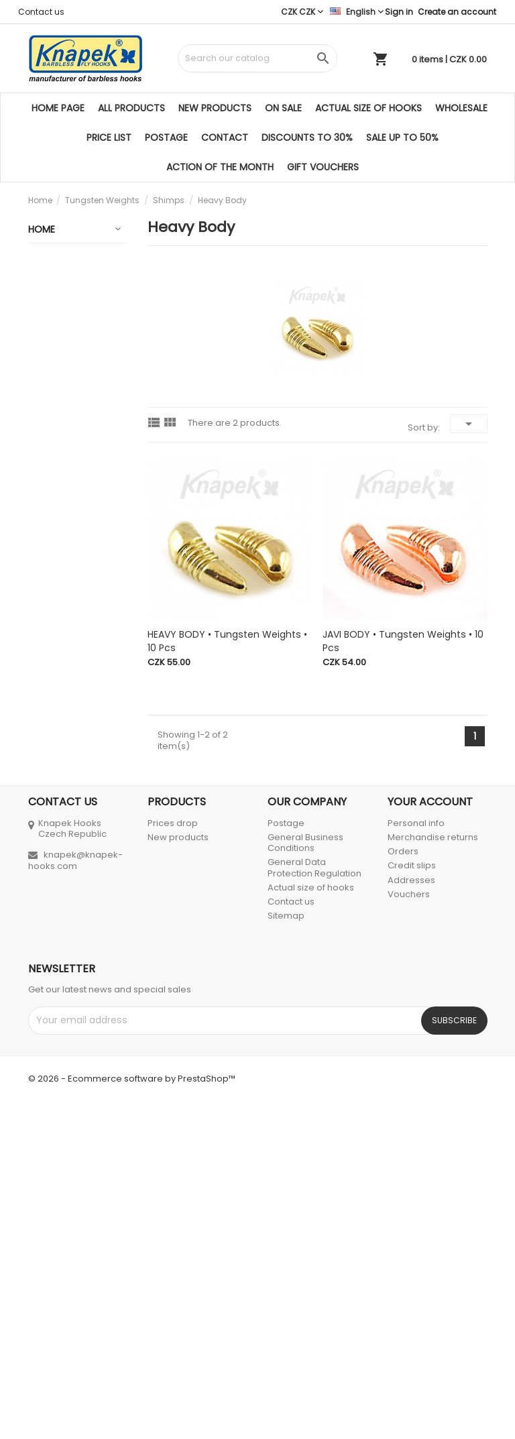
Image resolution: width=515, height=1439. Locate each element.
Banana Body (70, 519)
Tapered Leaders (54, 815)
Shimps (66, 487)
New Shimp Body (72, 558)
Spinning (54, 1081)
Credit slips (412, 1198)
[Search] (257, 58)
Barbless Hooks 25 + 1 (69, 326)
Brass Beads (62, 628)
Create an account (457, 11)
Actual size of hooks (368, 108)
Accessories (63, 1002)
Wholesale (461, 108)
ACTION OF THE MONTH (220, 167)
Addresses (411, 1212)
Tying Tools (61, 976)
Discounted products (61, 288)
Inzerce (51, 1054)
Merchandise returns (433, 1169)
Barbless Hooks (69, 358)
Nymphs (68, 461)
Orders (403, 1183)
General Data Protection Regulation (314, 1200)
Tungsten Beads (64, 429)
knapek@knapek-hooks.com (75, 1193)
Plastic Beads (65, 692)
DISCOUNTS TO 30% (307, 137)
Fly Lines (53, 783)
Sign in (399, 11)
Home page (58, 108)
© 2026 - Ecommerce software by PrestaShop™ (131, 1411)
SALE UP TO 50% (402, 137)
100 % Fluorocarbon (65, 853)
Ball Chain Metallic (57, 660)
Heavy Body (67, 596)
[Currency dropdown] (302, 11)
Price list (109, 137)
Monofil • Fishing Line (60, 892)
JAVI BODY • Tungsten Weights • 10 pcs (403, 641)
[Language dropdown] (357, 11)
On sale (283, 108)
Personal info (416, 1155)
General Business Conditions (305, 1175)
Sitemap (286, 1249)
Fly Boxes (55, 924)
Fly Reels (54, 757)
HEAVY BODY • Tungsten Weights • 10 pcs (227, 641)
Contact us (41, 11)
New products (214, 108)
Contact (224, 137)
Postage (166, 137)
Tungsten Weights (57, 391)
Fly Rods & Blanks (58, 725)
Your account (430, 1134)
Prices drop (173, 1155)
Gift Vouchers (323, 167)
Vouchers (409, 1226)
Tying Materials (69, 950)
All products (131, 108)
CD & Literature (70, 1028)
